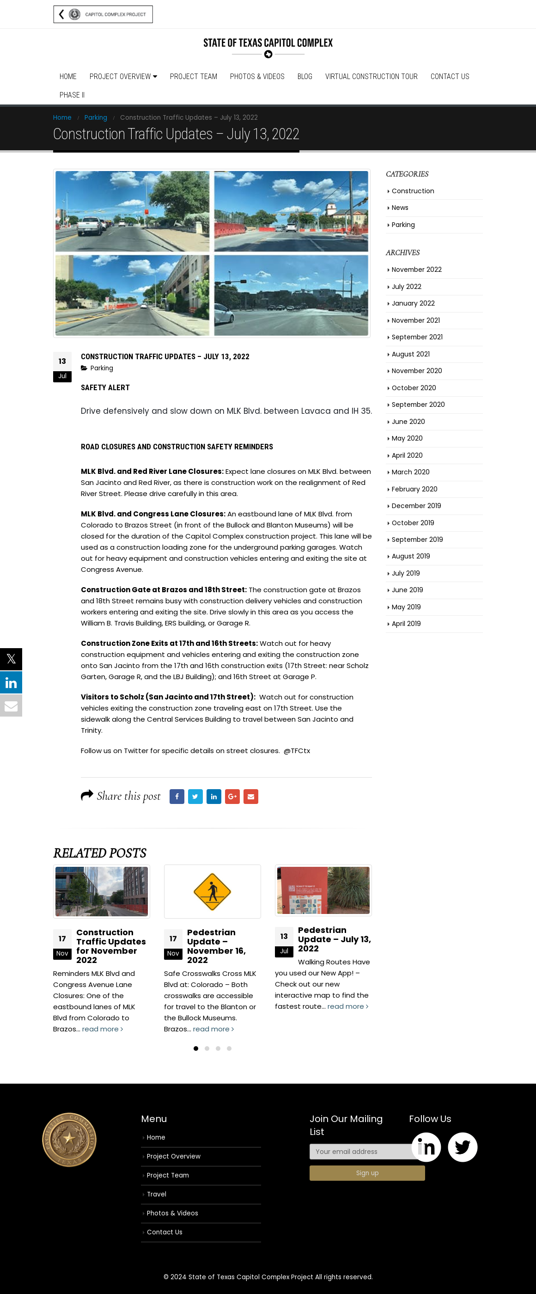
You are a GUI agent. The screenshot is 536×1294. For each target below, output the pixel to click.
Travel (156, 1194)
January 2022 (413, 303)
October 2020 (414, 387)
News (400, 207)
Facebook (177, 796)
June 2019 (407, 590)
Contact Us (450, 76)
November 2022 (417, 269)
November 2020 (417, 370)
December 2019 (416, 505)
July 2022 (406, 286)
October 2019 (413, 522)
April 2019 (406, 623)
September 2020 (418, 404)
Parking (102, 368)
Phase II (72, 95)
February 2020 (415, 489)
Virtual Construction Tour (371, 76)
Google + (232, 796)
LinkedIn (214, 796)
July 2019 (406, 573)
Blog (305, 76)
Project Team (193, 76)
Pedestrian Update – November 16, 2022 (216, 946)
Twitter (195, 796)
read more (102, 1029)
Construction (413, 191)
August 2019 (411, 556)
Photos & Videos (257, 76)
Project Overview (120, 76)
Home (68, 76)
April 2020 (407, 455)
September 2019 (417, 539)
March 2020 (411, 472)
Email (251, 796)
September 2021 (417, 337)
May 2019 (406, 607)
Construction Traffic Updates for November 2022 (111, 946)
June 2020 (408, 421)
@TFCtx (296, 750)
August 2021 (411, 354)
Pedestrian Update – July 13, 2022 (334, 939)
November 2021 (416, 320)
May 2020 (407, 438)
